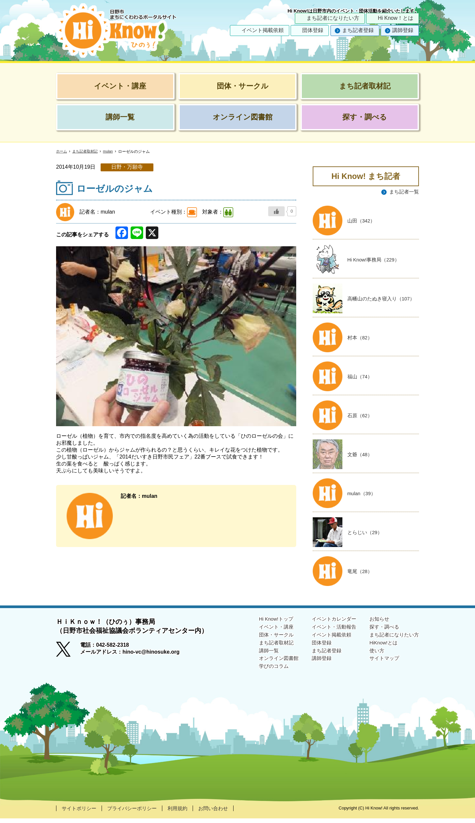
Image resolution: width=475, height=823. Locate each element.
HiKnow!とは (381, 649)
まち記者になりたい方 (332, 18)
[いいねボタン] (276, 211)
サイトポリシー (80, 812)
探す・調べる (382, 631)
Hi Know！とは (395, 18)
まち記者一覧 (403, 192)
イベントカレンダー (329, 623)
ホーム (62, 151)
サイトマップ (382, 666)
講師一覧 (260, 657)
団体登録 (312, 30)
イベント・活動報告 (329, 631)
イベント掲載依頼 (262, 30)
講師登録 (402, 30)
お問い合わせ (221, 812)
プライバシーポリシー (136, 812)
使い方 (374, 657)
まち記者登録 (358, 30)
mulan (111, 151)
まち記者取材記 (87, 151)
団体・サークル (268, 640)
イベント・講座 (268, 631)
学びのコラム (266, 674)
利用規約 (183, 812)
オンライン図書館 (271, 666)
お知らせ (376, 623)
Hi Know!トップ (268, 623)
